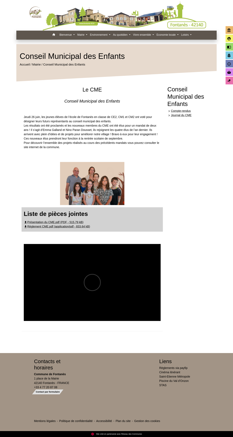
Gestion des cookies (147, 421)
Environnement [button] (99, 34)
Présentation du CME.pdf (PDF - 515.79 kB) (54, 222)
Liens (165, 361)
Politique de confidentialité (76, 421)
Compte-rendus (179, 111)
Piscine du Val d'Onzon (174, 380)
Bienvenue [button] (66, 34)
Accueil (25, 64)
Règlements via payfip (173, 368)
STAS (163, 385)
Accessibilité (104, 421)
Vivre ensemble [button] (142, 34)
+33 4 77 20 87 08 (45, 387)
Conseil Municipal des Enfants (64, 64)
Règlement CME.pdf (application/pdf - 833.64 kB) (57, 226)
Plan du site (123, 421)
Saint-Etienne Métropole (174, 376)
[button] (53, 35)
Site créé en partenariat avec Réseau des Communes (116, 434)
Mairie (36, 64)
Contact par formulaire (48, 391)
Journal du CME (179, 115)
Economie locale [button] (166, 34)
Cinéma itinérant (169, 372)
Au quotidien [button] (120, 34)
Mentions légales (45, 421)
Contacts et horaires (47, 364)
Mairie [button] (81, 34)
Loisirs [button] (185, 34)
